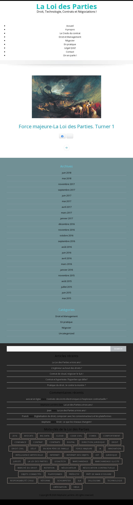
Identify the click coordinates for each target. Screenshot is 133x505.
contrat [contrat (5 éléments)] (38, 442)
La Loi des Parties (66, 6)
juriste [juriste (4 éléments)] (17, 461)
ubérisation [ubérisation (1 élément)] (60, 487)
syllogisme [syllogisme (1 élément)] (94, 480)
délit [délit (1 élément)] (33, 448)
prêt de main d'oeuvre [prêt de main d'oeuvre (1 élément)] (99, 474)
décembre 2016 (67, 224)
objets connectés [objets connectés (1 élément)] (31, 474)
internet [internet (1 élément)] (55, 455)
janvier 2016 (66, 269)
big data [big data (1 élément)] (44, 436)
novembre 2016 (66, 229)
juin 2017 (66, 195)
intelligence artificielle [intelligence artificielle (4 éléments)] (29, 455)
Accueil (70, 25)
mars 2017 (66, 212)
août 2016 (66, 246)
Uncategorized (66, 333)
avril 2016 (67, 258)
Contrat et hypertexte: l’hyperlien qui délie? (66, 379)
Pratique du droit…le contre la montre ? (66, 385)
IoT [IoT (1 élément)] (97, 455)
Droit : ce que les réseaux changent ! (74, 421)
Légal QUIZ (70, 47)
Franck (25, 416)
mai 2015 (66, 298)
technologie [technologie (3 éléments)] (115, 480)
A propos (70, 29)
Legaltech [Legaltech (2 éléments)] (60, 461)
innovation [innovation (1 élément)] (114, 448)
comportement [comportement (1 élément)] (111, 436)
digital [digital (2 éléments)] (71, 442)
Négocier (70, 40)
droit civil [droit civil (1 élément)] (18, 448)
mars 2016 (66, 264)
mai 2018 (66, 178)
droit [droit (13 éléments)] (115, 442)
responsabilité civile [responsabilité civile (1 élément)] (22, 480)
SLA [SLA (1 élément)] (79, 480)
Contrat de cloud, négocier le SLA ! (66, 373)
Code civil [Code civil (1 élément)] (76, 436)
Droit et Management (70, 36)
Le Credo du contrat (70, 33)
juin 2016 (66, 252)
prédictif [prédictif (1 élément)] (74, 474)
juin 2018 (66, 172)
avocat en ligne (33, 399)
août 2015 (66, 281)
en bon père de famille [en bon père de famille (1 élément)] (56, 448)
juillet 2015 (66, 286)
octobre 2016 (66, 235)
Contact (70, 51)
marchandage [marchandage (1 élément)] (80, 461)
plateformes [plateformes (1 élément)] (55, 474)
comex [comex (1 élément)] (92, 436)
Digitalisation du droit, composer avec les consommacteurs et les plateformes (72, 416)
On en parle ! (70, 55)
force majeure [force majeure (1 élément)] (84, 448)
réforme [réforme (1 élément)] (45, 480)
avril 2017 (67, 206)
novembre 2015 (66, 275)
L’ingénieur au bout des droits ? (66, 368)
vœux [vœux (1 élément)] (76, 487)
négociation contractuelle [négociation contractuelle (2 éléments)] (99, 468)
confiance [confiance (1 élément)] (20, 442)
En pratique (70, 44)
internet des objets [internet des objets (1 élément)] (77, 455)
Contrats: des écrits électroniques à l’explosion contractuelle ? (77, 399)
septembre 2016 (66, 241)
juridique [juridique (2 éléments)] (111, 455)
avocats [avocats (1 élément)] (28, 436)
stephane (46, 421)
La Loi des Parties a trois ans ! (66, 362)
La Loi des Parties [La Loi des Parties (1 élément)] (38, 461)
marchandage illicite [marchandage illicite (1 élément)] (107, 461)
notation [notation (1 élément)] (49, 468)
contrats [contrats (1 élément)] (55, 442)
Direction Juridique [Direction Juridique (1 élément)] (93, 442)
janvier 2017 (66, 218)
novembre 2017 (66, 184)
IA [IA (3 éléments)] (100, 448)
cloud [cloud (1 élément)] (60, 436)
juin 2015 (66, 292)
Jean (49, 410)
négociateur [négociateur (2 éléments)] (68, 468)
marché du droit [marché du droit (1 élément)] (27, 468)
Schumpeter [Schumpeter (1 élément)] (64, 480)
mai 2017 (66, 201)
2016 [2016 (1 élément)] (14, 436)
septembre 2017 (66, 189)
